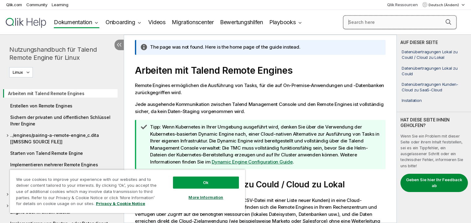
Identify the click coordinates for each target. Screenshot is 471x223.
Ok (206, 182)
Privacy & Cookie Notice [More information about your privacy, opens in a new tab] (120, 203)
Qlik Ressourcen (402, 4)
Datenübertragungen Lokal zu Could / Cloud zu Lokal (429, 54)
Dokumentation (73, 22)
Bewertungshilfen (241, 22)
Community (37, 4)
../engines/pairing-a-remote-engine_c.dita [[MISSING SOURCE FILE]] (54, 138)
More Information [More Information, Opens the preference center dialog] (205, 197)
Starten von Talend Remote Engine (46, 153)
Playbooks (282, 22)
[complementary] (434, 129)
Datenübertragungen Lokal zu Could (429, 71)
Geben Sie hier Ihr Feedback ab (434, 182)
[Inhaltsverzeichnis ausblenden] (119, 45)
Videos (157, 22)
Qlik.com (14, 4)
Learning (60, 4)
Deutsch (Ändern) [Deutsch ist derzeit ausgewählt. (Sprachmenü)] (444, 5)
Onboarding (120, 22)
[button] (448, 22)
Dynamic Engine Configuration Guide (252, 162)
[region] (127, 191)
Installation (411, 100)
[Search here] (400, 22)
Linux (18, 72)
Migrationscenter (193, 22)
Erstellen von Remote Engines (41, 105)
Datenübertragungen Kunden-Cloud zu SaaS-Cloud (430, 87)
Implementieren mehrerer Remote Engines (54, 164)
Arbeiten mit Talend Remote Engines (46, 93)
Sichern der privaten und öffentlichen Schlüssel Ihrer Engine (60, 120)
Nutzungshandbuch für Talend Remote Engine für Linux (53, 53)
